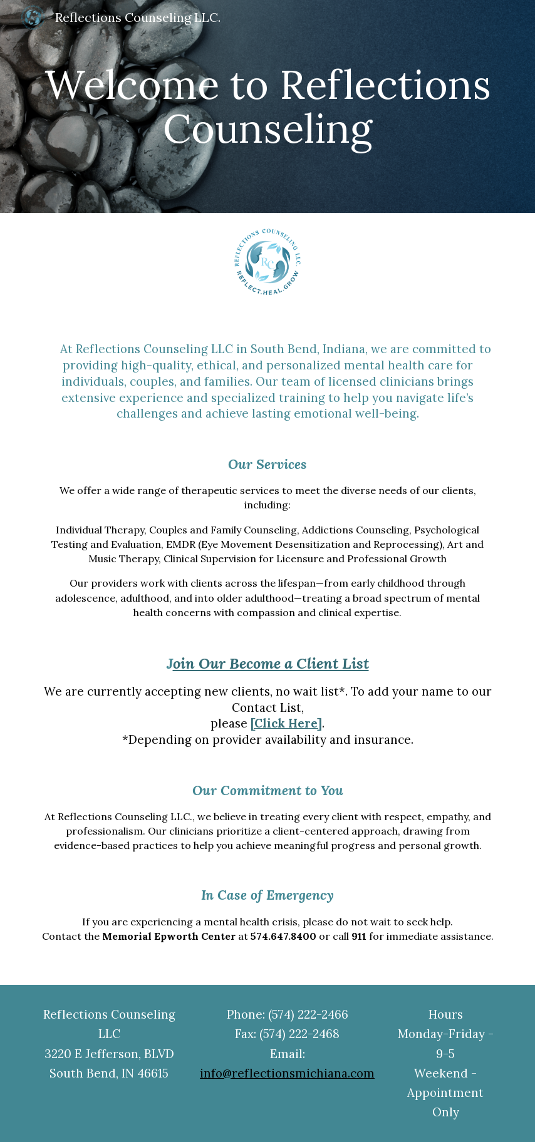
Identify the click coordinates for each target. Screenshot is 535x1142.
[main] (267, 107)
